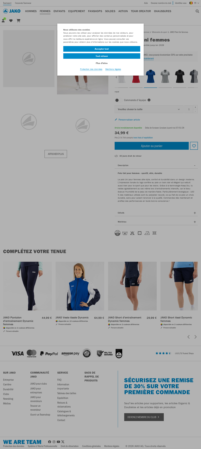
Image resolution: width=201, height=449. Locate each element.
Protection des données (91, 72)
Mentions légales (113, 72)
